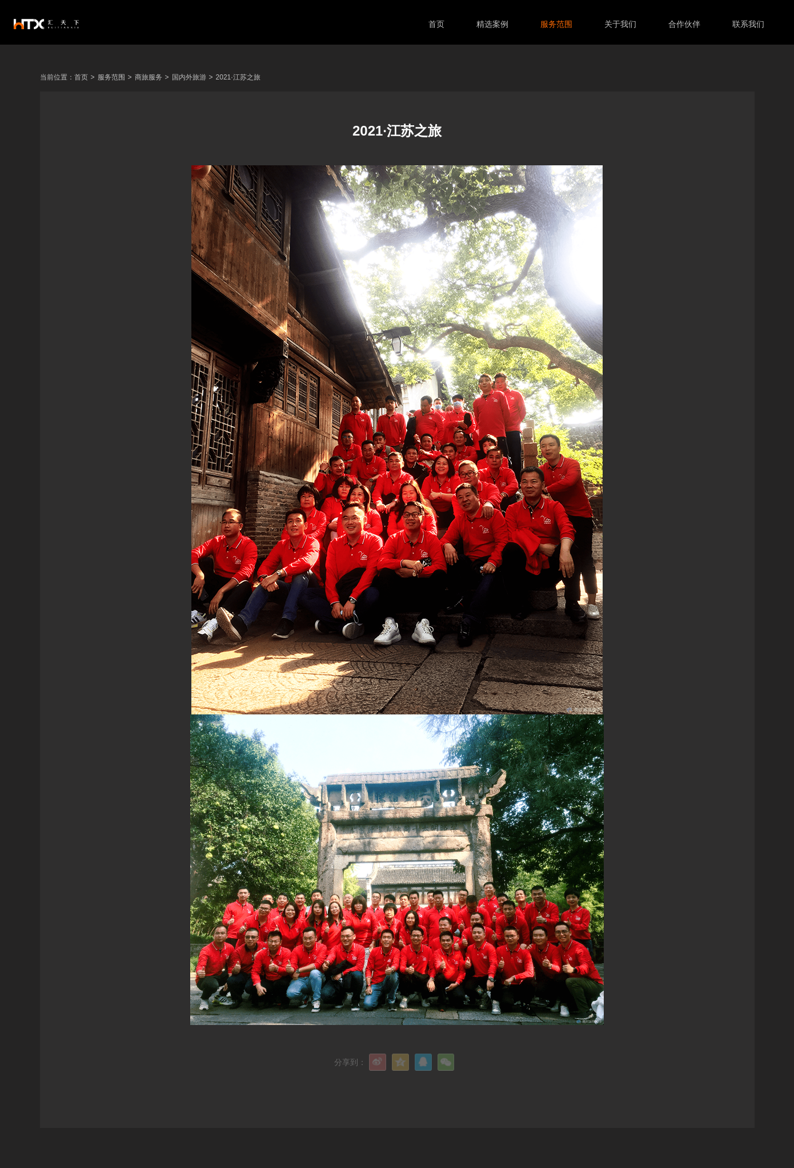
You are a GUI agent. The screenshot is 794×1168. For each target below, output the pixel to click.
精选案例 (490, 24)
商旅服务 (148, 77)
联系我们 (746, 24)
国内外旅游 (189, 77)
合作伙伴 (682, 24)
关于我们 (618, 24)
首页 (434, 24)
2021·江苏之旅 (238, 77)
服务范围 (554, 24)
